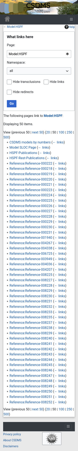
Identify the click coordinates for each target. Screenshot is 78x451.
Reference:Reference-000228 (31, 216)
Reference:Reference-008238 (31, 328)
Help (69, 27)
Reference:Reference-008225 (31, 275)
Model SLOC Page (23, 147)
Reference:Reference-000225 (31, 200)
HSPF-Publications (23, 153)
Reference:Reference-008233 (31, 312)
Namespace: (16, 62)
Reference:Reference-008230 (31, 296)
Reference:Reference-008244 (31, 360)
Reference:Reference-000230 (31, 227)
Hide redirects (23, 92)
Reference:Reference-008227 (31, 280)
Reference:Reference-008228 (31, 285)
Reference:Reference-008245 (31, 365)
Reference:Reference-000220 (31, 179)
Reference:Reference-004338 (31, 248)
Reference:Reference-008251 (31, 397)
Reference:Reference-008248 (31, 381)
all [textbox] (11, 71)
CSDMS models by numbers (30, 142)
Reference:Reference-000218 (31, 169)
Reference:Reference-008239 (31, 333)
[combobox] (39, 54)
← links (58, 142)
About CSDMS (12, 440)
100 (61, 132)
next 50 (37, 132)
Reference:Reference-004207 (31, 270)
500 (6, 137)
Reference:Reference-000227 (31, 211)
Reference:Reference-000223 (31, 190)
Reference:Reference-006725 (31, 254)
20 (48, 132)
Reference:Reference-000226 (31, 206)
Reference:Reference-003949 (31, 259)
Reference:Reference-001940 (31, 238)
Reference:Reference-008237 (31, 323)
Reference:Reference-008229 (31, 291)
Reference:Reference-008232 (31, 307)
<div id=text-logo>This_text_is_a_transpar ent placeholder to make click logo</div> (6, 7)
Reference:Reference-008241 (31, 344)
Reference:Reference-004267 (31, 243)
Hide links (57, 82)
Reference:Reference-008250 (31, 391)
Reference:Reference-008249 (31, 386)
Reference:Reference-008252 (31, 402)
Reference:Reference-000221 (31, 185)
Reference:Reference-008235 (31, 317)
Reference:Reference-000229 (31, 222)
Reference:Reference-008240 (31, 338)
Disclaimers (10, 446)
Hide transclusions (26, 82)
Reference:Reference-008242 (31, 349)
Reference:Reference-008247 (31, 376)
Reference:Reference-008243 (31, 354)
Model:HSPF (15, 26)
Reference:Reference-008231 (31, 301)
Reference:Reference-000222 (31, 163)
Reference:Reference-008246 (31, 370)
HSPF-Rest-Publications (27, 158)
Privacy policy (12, 434)
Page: (11, 45)
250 (69, 132)
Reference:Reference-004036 (31, 264)
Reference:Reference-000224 (31, 195)
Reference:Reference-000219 (31, 174)
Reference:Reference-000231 (31, 232)
